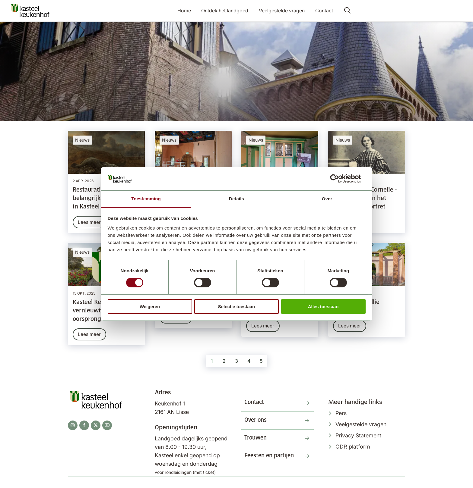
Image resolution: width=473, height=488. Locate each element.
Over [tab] (327, 198)
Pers (341, 414)
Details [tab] (236, 198)
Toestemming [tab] (146, 198)
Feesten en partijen (271, 460)
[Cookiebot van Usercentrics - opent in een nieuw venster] (339, 178)
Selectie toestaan (236, 306)
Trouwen (256, 441)
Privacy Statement (358, 436)
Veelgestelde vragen (282, 11)
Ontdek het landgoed (225, 11)
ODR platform (352, 448)
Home (186, 11)
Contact (323, 11)
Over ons (256, 423)
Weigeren (150, 306)
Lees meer (89, 222)
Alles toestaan (323, 306)
